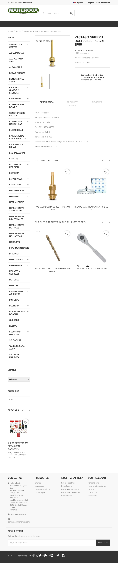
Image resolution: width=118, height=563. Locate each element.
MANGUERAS (15, 265)
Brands (12, 370)
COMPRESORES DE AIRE (16, 105)
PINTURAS (14, 300)
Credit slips (92, 492)
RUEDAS (13, 326)
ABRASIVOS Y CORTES (15, 45)
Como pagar (40, 492)
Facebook (34, 555)
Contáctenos (66, 495)
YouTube (52, 555)
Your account (97, 477)
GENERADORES (16, 190)
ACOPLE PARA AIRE (16, 60)
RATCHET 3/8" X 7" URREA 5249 (92, 268)
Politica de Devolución (70, 492)
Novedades (39, 486)
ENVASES (13, 158)
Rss (46, 555)
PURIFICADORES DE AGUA (17, 312)
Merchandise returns (97, 486)
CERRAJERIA (15, 98)
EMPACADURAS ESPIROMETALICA (17, 137)
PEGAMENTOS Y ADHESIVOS (17, 292)
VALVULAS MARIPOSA (14, 355)
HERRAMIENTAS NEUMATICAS (16, 234)
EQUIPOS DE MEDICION (15, 165)
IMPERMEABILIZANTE (19, 248)
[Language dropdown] (78, 2)
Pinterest (58, 555)
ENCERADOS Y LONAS (16, 145)
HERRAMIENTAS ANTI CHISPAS (16, 209)
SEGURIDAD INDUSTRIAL (15, 333)
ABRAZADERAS (16, 53)
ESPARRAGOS (16, 179)
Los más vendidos (42, 489)
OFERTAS (13, 285)
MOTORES (14, 279)
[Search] (57, 13)
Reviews (97, 102)
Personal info (93, 483)
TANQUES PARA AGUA (16, 347)
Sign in (91, 2)
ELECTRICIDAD (16, 130)
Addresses (92, 495)
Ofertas (38, 483)
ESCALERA (14, 173)
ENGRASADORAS (17, 153)
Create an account (102, 2)
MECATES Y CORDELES (14, 272)
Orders (91, 489)
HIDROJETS (14, 242)
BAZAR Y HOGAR (17, 73)
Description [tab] (47, 102)
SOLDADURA (15, 340)
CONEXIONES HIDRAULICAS (15, 122)
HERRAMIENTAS (16, 202)
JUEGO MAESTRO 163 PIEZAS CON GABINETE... (18, 446)
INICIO (11, 37)
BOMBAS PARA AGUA (16, 80)
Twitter (40, 555)
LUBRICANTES (16, 259)
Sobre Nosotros (68, 483)
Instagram (64, 555)
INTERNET (14, 253)
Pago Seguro (66, 486)
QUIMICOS (14, 320)
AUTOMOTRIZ (15, 67)
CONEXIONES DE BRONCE (17, 114)
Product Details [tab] (72, 104)
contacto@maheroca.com (19, 522)
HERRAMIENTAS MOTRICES (16, 226)
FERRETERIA (15, 184)
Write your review (84, 50)
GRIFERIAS (14, 196)
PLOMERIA (14, 305)
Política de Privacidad (70, 489)
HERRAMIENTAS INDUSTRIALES (16, 217)
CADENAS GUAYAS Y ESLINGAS (14, 90)
